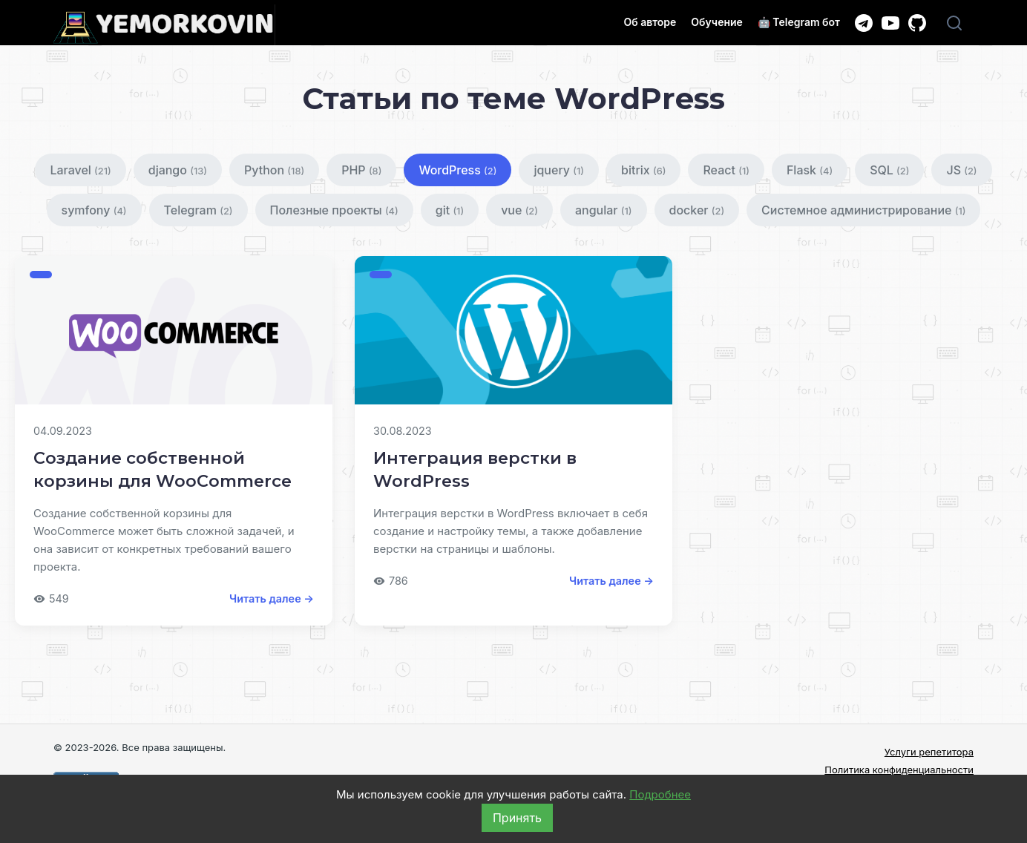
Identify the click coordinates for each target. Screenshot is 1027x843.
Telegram (198, 210)
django (177, 170)
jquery (559, 170)
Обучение (716, 22)
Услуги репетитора (929, 752)
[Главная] (164, 24)
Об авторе (649, 22)
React (726, 170)
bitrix (643, 170)
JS (961, 170)
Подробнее (660, 794)
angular (603, 210)
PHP (361, 170)
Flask (810, 170)
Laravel (80, 170)
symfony (94, 210)
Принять (517, 817)
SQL (889, 170)
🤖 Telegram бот (799, 22)
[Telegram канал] (864, 23)
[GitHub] (917, 23)
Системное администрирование (863, 210)
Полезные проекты (334, 210)
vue (519, 210)
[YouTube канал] (890, 23)
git (450, 210)
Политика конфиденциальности (899, 769)
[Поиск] (954, 23)
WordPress (457, 170)
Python (274, 170)
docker (697, 210)
